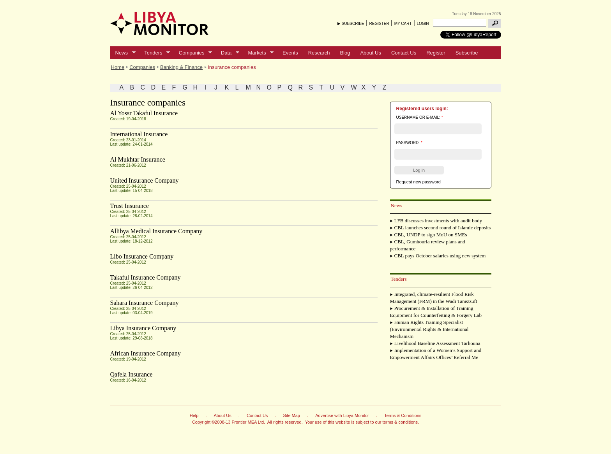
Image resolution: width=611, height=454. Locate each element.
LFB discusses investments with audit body (438, 220)
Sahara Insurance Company (144, 302)
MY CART (403, 23)
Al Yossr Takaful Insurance (144, 113)
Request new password (418, 181)
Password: (409, 143)
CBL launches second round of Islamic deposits (442, 228)
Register (435, 53)
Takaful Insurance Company (145, 277)
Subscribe (467, 53)
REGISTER (379, 23)
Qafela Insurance (131, 374)
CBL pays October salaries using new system (440, 256)
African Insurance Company (145, 353)
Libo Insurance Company (142, 256)
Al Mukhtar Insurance (137, 159)
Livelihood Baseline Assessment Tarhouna (437, 343)
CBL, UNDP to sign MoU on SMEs (430, 235)
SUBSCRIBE (353, 23)
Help (194, 415)
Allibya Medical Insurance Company (156, 231)
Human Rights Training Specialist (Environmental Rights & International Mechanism (429, 329)
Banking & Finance (181, 67)
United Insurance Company (144, 180)
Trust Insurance (129, 205)
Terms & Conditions (402, 415)
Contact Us (403, 53)
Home (118, 67)
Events (290, 53)
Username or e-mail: (419, 117)
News (123, 53)
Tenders (154, 53)
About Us (370, 53)
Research (319, 53)
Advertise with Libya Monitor (342, 415)
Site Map (291, 415)
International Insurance (139, 134)
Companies (193, 53)
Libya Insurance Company (143, 328)
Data (227, 53)
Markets (258, 53)
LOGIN (423, 23)
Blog (345, 53)
